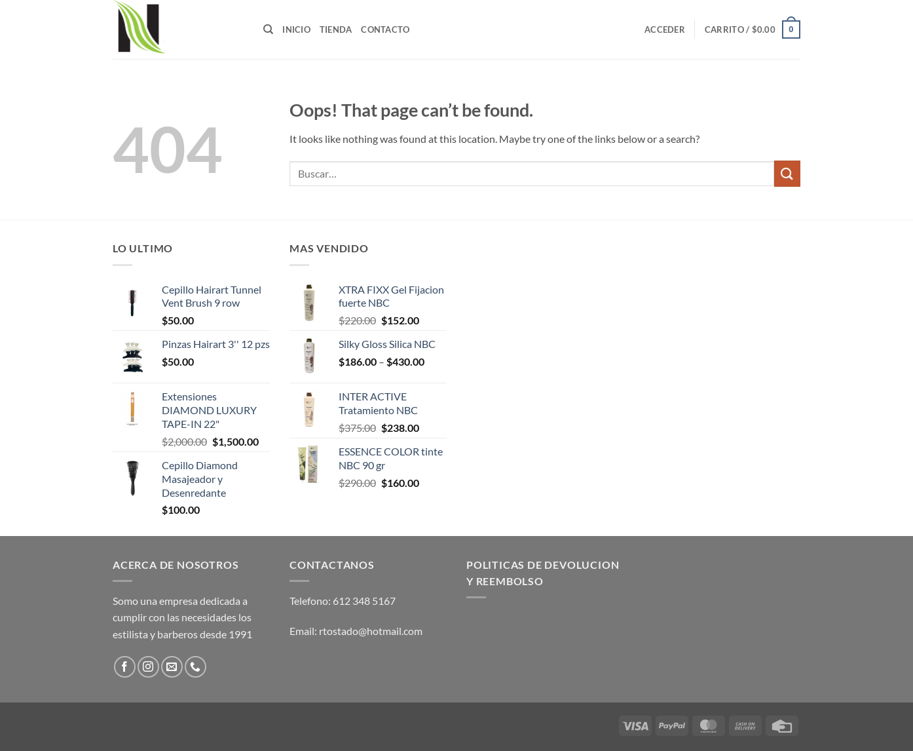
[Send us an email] (172, 667)
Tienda (336, 29)
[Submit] (787, 173)
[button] (664, 29)
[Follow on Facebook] (125, 667)
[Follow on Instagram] (148, 667)
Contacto (385, 29)
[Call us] (195, 667)
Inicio (296, 29)
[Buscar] (268, 29)
